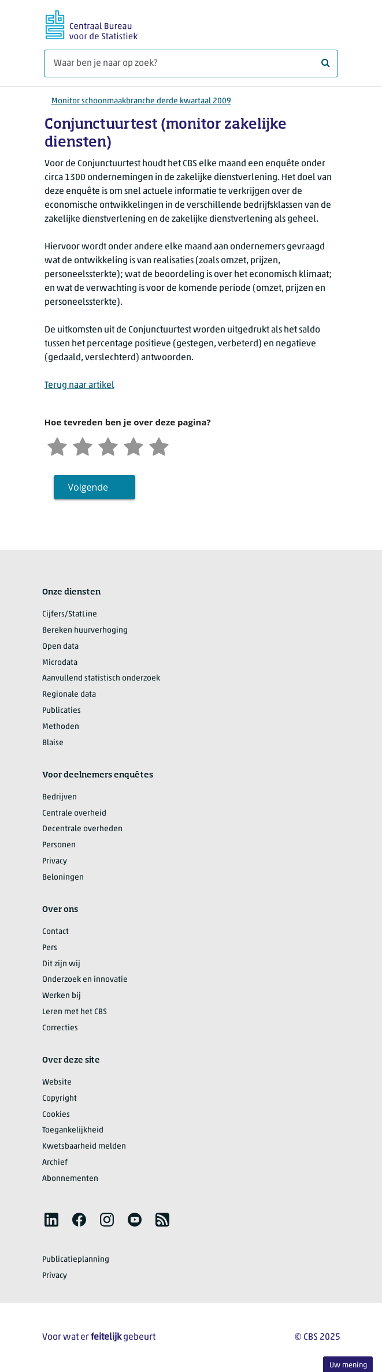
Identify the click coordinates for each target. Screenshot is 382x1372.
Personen (59, 845)
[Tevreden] (133, 445)
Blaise (53, 743)
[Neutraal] (108, 445)
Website (57, 1082)
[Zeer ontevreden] (57, 445)
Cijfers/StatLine (69, 614)
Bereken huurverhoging (85, 630)
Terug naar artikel (79, 385)
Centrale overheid (74, 813)
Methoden (60, 727)
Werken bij (61, 996)
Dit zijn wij (61, 964)
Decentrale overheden (82, 829)
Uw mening (348, 1365)
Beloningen (63, 877)
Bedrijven (59, 797)
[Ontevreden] (82, 445)
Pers (49, 948)
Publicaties (61, 711)
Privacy (54, 861)
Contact (55, 932)
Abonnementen (70, 1179)
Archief (55, 1163)
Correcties (60, 1028)
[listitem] (51, 1219)
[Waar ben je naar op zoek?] (191, 63)
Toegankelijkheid (72, 1130)
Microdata (59, 663)
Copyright (59, 1098)
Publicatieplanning (75, 1259)
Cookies (56, 1115)
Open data (60, 647)
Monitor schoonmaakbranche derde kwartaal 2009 (141, 101)
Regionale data (69, 694)
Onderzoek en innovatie (85, 980)
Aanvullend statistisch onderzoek (101, 678)
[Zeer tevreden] (159, 445)
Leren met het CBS (74, 1012)
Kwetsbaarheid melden (84, 1146)
